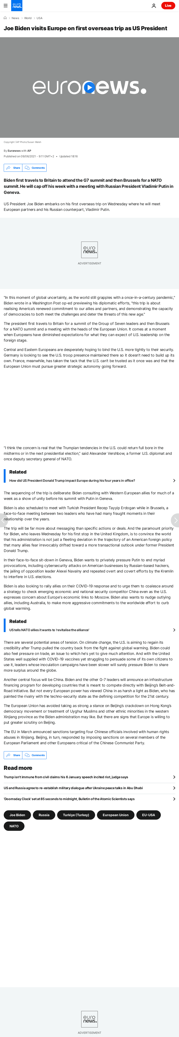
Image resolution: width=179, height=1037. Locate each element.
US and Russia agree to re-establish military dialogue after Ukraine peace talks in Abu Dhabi (73, 788)
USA (39, 18)
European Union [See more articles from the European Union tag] (116, 815)
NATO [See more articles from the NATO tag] (14, 826)
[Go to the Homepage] (16, 5)
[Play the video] (89, 87)
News (15, 18)
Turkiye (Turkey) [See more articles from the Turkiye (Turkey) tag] (76, 815)
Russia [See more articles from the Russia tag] (44, 815)
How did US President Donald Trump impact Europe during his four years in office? (72, 480)
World (27, 18)
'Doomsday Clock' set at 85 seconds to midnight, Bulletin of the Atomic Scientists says (69, 799)
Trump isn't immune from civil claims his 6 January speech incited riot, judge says (66, 777)
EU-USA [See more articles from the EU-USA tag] (148, 815)
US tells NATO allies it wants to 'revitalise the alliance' (49, 630)
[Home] (5, 18)
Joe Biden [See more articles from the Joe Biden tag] (17, 815)
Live (168, 5)
